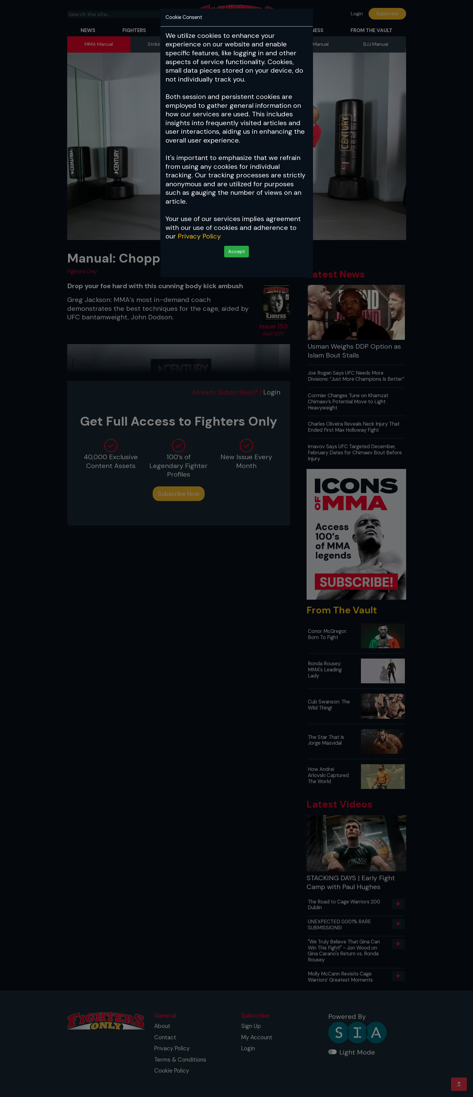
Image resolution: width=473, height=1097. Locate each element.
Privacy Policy (199, 236)
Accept (236, 251)
